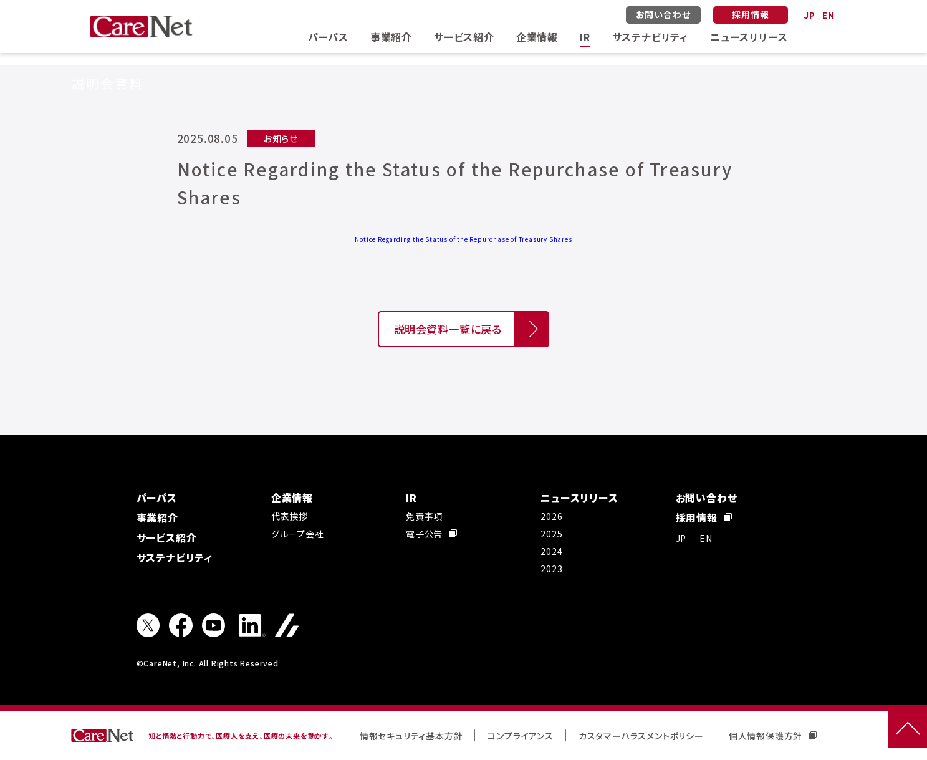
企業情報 (537, 36)
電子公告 (431, 533)
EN (828, 15)
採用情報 (750, 14)
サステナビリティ (650, 36)
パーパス (328, 36)
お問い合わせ (663, 14)
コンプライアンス (520, 735)
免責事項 (424, 516)
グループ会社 (297, 533)
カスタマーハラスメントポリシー (641, 735)
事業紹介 (391, 36)
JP (809, 15)
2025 (551, 533)
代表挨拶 (289, 516)
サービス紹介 (464, 36)
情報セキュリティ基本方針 (411, 735)
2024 (551, 551)
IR (585, 36)
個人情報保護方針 (773, 735)
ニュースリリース (748, 36)
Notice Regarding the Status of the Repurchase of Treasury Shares (463, 239)
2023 (551, 568)
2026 (551, 516)
